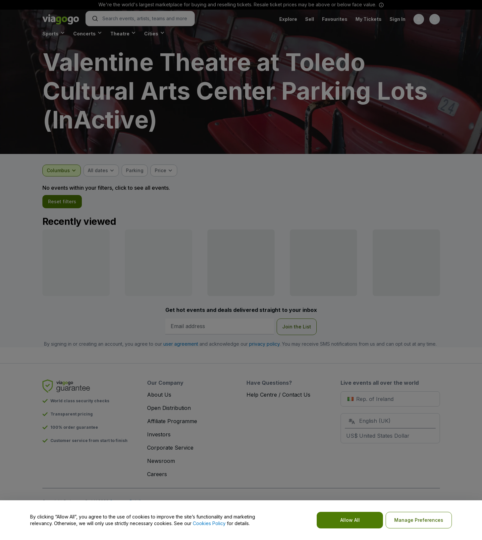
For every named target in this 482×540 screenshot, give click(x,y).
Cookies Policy (209, 523)
